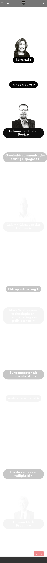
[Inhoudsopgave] (2, 3)
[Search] (44, 3)
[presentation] (23, 71)
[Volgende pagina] (41, 553)
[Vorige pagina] (36, 553)
